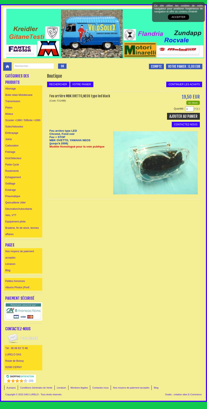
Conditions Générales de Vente (36, 387)
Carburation (12, 145)
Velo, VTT (10, 215)
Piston (8, 107)
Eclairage (10, 189)
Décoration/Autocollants (18, 208)
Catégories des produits (17, 79)
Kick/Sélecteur (13, 158)
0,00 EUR (194, 66)
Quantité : (179, 108)
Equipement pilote (15, 221)
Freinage (10, 151)
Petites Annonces (15, 281)
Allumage (10, 88)
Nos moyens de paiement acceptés (19, 254)
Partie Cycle (12, 164)
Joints (8, 139)
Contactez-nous (100, 387)
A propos (11, 387)
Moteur (9, 113)
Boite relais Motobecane (19, 94)
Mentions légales (79, 387)
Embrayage (11, 132)
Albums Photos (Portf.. (18, 287)
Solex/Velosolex (14, 126)
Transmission (12, 101)
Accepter (178, 17)
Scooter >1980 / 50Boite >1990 (22, 120)
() (31, 380)
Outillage (10, 183)
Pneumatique (12, 196)
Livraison (10, 264)
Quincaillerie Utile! (15, 202)
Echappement (13, 177)
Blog (7, 270)
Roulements (12, 170)
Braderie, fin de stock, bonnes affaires (22, 231)
